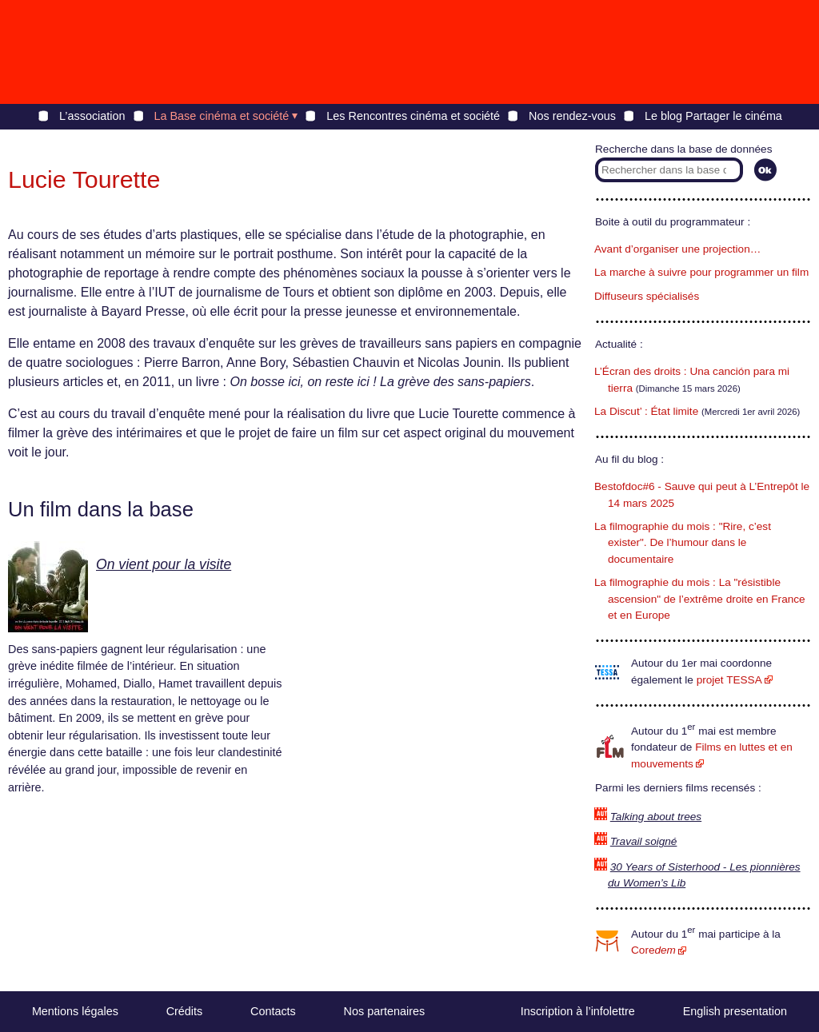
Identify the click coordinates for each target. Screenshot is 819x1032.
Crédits (184, 1011)
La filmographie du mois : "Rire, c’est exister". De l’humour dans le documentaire (682, 542)
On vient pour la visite (163, 564)
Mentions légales (75, 1011)
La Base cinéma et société (222, 116)
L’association (92, 116)
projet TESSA (729, 680)
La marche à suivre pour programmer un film (701, 272)
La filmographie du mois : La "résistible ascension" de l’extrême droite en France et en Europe (699, 598)
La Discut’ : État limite (646, 411)
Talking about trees (655, 817)
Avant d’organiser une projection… (677, 249)
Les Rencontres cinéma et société (413, 116)
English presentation (735, 1011)
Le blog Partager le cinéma (713, 116)
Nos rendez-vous (572, 116)
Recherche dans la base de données (683, 149)
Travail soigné (643, 841)
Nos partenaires (384, 1011)
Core (653, 950)
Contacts (273, 1011)
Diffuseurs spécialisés (646, 296)
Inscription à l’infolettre (578, 1011)
